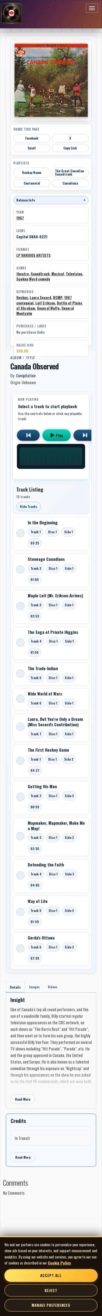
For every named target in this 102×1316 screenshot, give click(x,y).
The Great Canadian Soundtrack (69, 172)
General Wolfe (48, 308)
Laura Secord (40, 297)
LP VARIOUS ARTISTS (33, 255)
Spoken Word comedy (33, 279)
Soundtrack (40, 273)
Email (32, 148)
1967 (20, 218)
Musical (57, 273)
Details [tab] (15, 987)
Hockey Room (31, 172)
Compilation (26, 375)
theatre (22, 273)
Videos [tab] (52, 986)
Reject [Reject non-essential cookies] (51, 1290)
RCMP (57, 297)
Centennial (32, 183)
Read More (22, 1099)
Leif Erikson (45, 303)
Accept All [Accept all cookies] (50, 1275)
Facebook (31, 138)
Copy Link (70, 148)
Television (74, 273)
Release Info (51, 200)
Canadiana (70, 183)
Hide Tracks (28, 506)
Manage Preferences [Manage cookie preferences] (51, 1305)
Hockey (22, 297)
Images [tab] (34, 986)
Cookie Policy (59, 1263)
